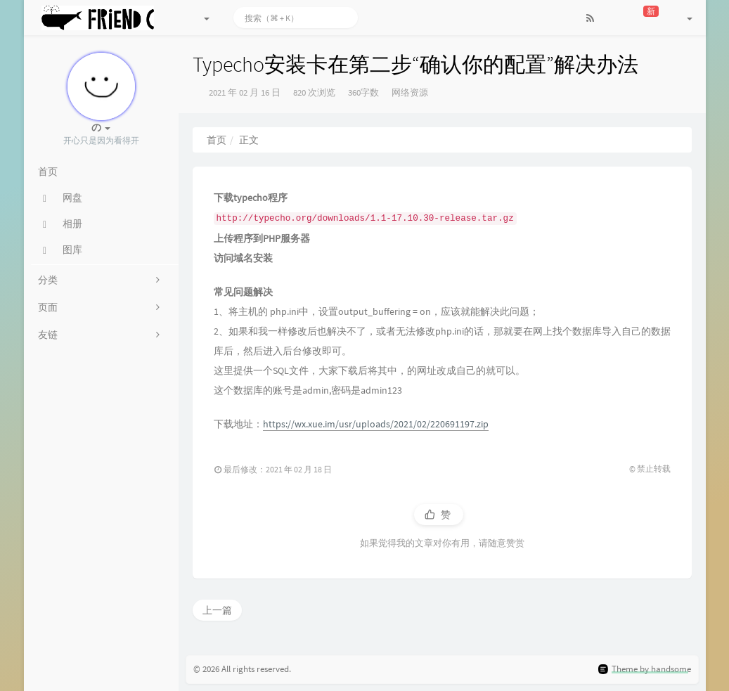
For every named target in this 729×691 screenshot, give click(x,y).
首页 (216, 140)
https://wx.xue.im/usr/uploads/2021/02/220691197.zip (376, 424)
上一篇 (217, 610)
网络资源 (410, 92)
